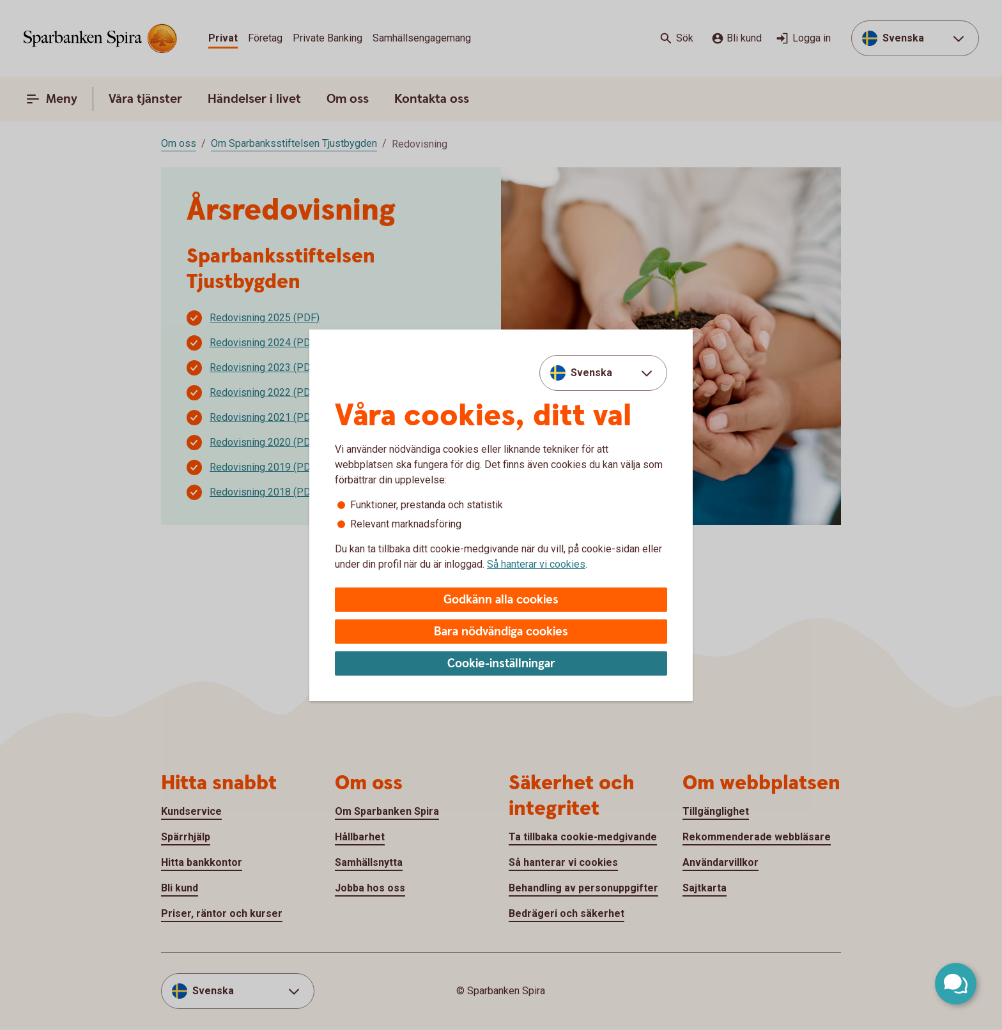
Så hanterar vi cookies (536, 564)
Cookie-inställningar (501, 664)
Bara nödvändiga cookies (501, 632)
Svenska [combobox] (591, 373)
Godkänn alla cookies (501, 600)
